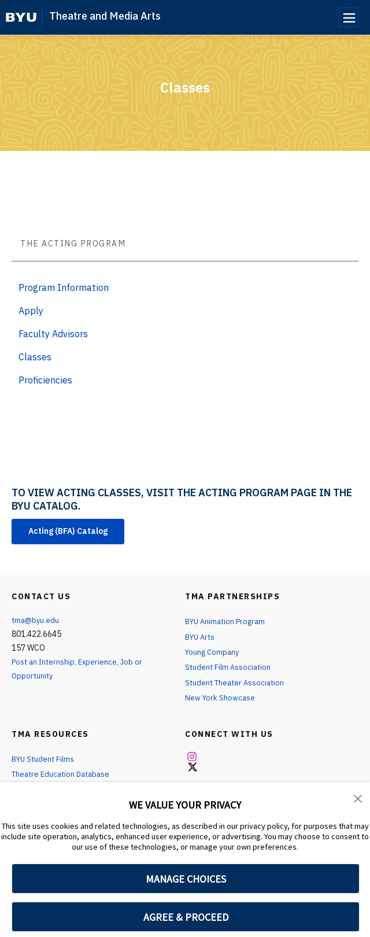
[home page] (21, 17)
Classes (34, 357)
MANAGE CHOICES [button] (186, 879)
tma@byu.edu (36, 623)
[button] (358, 799)
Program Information (63, 287)
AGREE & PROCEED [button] (185, 917)
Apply (30, 310)
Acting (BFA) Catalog (77, 532)
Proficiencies (45, 380)
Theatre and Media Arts (105, 16)
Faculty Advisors (53, 334)
